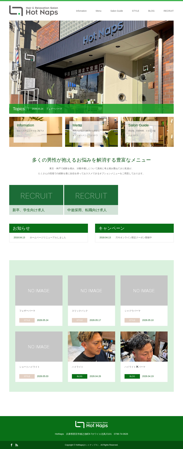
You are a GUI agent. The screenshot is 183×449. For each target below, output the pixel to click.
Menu (98, 11)
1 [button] (89, 100)
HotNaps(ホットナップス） (87, 445)
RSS (16, 445)
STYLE (135, 11)
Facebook (11, 445)
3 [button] (94, 100)
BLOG (151, 11)
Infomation (81, 11)
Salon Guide (116, 11)
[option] (91, 67)
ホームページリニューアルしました (48, 237)
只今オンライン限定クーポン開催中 (134, 237)
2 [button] (91, 100)
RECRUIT (169, 11)
